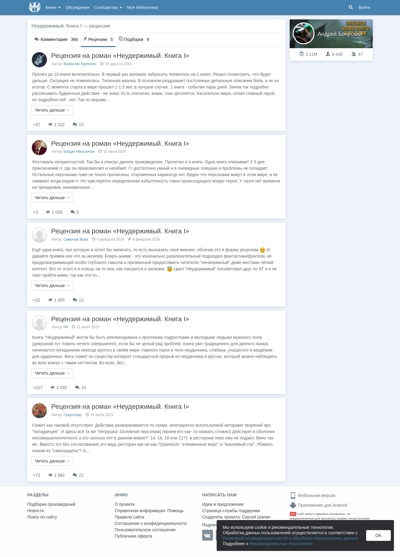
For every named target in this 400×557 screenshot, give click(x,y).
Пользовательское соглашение (145, 529)
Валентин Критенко (80, 64)
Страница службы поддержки (231, 510)
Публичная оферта (133, 536)
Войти (364, 7)
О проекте (125, 504)
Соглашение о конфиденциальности (151, 523)
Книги (53, 7)
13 (78, 124)
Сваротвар (73, 415)
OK (378, 535)
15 (80, 387)
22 (78, 475)
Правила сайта (129, 517)
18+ (293, 513)
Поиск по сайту (42, 517)
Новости (35, 510)
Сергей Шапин (256, 517)
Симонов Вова (76, 239)
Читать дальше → (52, 110)
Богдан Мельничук (79, 151)
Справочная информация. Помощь (149, 510)
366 (56, 39)
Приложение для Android (318, 505)
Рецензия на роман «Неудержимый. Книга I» (120, 55)
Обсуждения (77, 7)
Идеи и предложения (223, 504)
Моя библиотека (142, 7)
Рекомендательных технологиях (281, 543)
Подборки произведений (51, 504)
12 (78, 300)
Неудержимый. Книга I (57, 25)
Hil (66, 327)
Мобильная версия (312, 495)
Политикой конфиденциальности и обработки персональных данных (290, 538)
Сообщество (108, 7)
